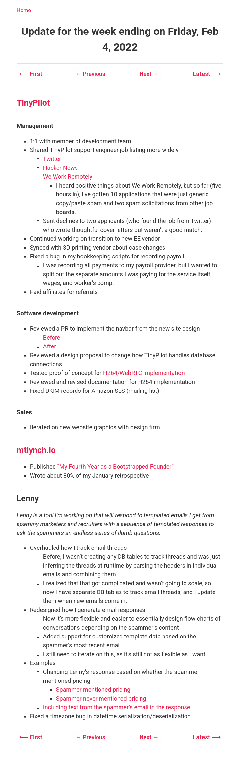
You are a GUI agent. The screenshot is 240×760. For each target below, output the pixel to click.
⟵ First (31, 74)
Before (51, 336)
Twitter (52, 158)
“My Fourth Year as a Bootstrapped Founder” (115, 465)
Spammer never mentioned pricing (101, 697)
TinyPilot (33, 102)
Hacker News (60, 167)
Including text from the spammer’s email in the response (116, 706)
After (49, 345)
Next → (148, 73)
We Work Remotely (67, 176)
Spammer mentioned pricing (93, 688)
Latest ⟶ (206, 74)
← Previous (91, 73)
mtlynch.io (36, 449)
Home (24, 10)
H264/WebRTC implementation (144, 372)
